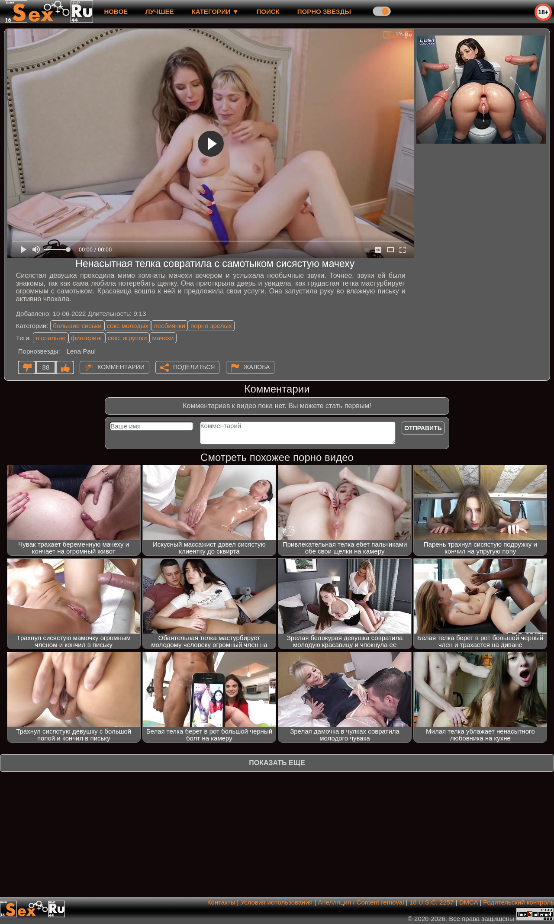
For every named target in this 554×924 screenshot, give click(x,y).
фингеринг (87, 337)
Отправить (423, 428)
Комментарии (121, 367)
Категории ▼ (215, 11)
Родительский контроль (518, 902)
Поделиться (194, 367)
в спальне (50, 337)
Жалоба (257, 367)
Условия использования (277, 902)
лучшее (159, 11)
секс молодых (128, 325)
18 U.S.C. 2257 (431, 902)
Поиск (268, 11)
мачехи (163, 337)
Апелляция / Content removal (361, 902)
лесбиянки (169, 325)
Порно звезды (324, 11)
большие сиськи (77, 325)
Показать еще (277, 762)
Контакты (221, 902)
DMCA (468, 902)
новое (116, 11)
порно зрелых (211, 325)
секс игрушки (127, 337)
